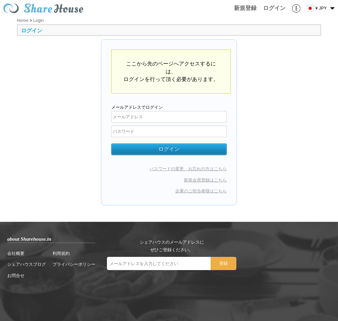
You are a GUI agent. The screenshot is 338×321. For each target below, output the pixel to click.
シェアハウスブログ (26, 264)
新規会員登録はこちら (205, 180)
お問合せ (15, 275)
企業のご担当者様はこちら (201, 190)
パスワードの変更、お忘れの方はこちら (188, 168)
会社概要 (15, 253)
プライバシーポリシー (73, 264)
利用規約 (61, 253)
